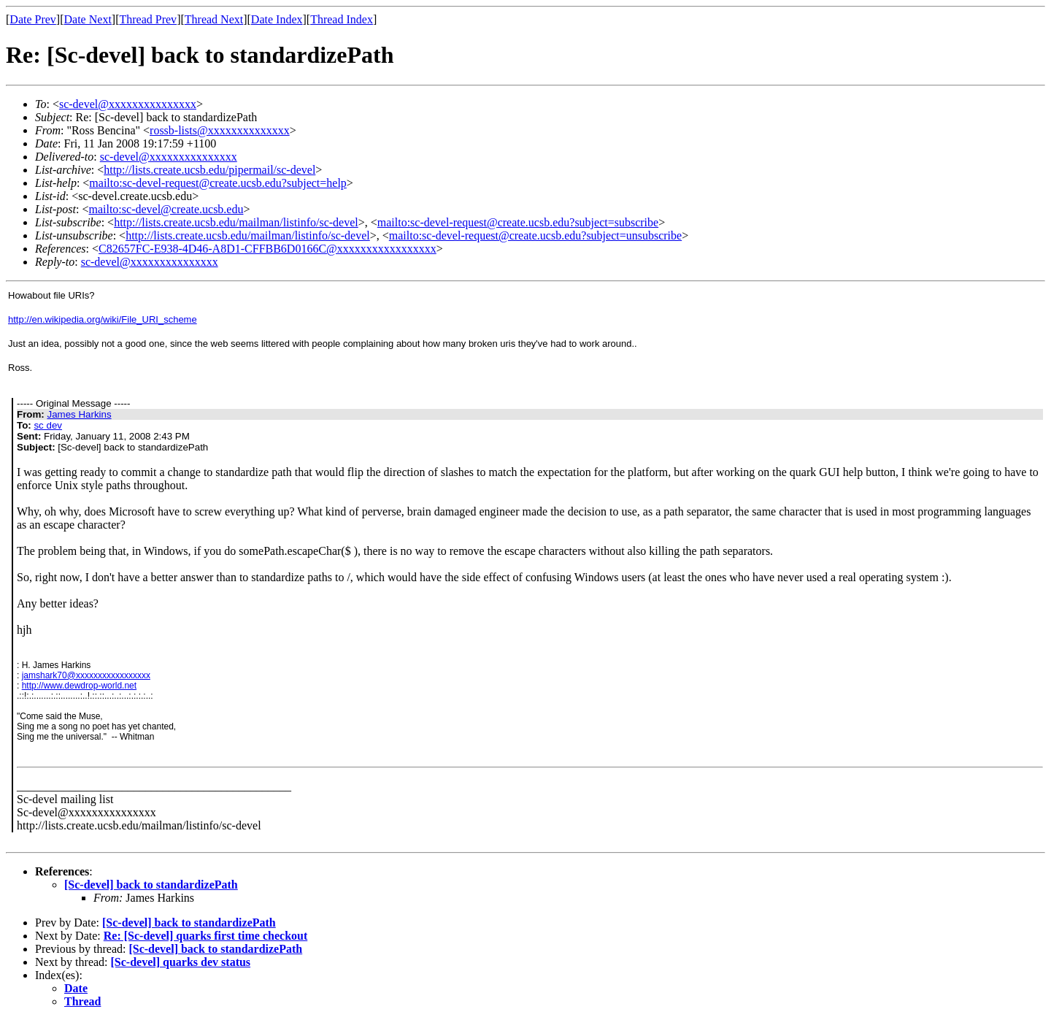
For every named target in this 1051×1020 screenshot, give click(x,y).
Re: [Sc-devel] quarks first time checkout (206, 935)
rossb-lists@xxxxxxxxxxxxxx (220, 130)
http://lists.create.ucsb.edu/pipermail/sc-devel (209, 170)
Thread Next (214, 19)
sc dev (48, 425)
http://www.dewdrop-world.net (79, 685)
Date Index (277, 19)
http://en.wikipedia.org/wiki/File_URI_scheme (102, 319)
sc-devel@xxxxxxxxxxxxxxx (127, 104)
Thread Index (341, 19)
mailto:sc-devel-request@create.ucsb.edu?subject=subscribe (517, 222)
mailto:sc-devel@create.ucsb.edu (165, 209)
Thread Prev (148, 19)
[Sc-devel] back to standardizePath (151, 884)
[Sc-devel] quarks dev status (181, 962)
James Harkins (79, 414)
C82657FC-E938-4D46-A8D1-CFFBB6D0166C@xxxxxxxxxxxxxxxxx (267, 248)
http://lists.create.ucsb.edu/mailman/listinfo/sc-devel (236, 222)
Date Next (88, 19)
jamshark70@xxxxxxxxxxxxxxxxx (86, 675)
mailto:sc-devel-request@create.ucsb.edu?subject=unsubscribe (535, 235)
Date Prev (32, 19)
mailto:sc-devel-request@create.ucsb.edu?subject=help (218, 183)
